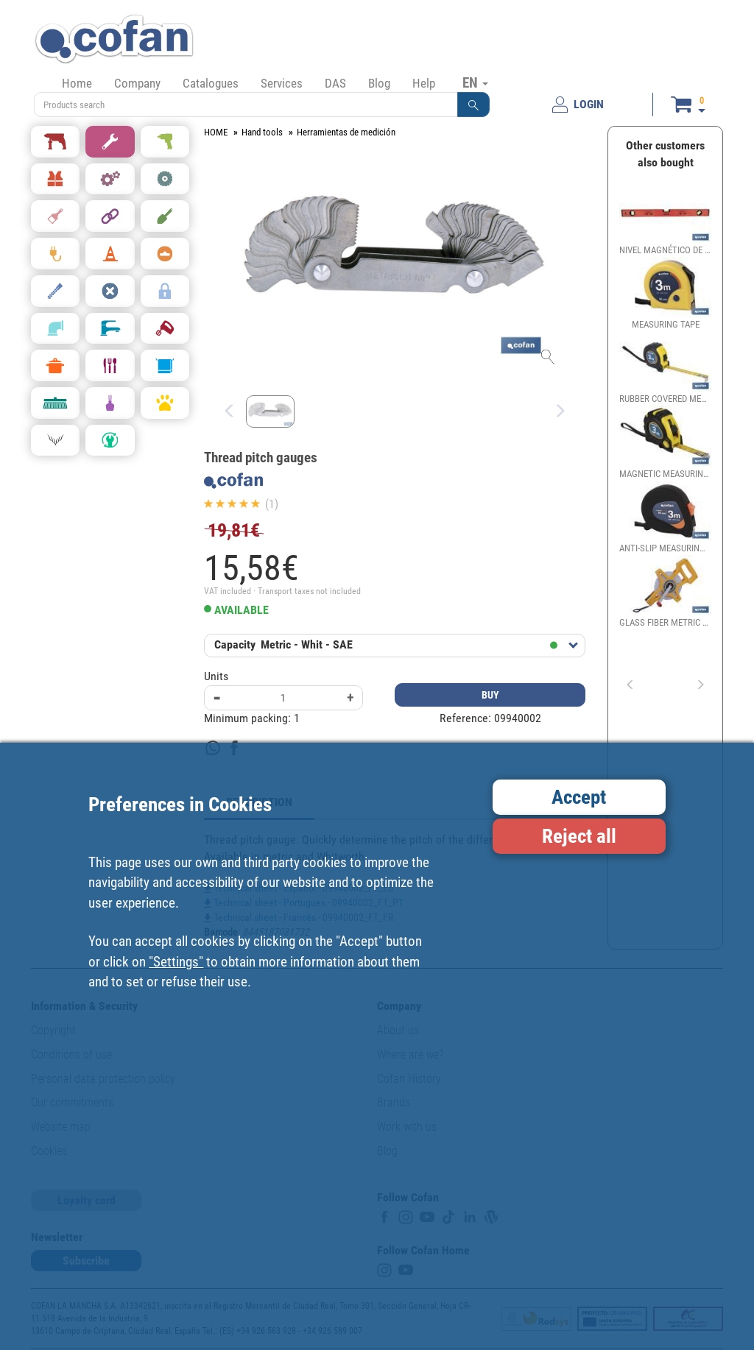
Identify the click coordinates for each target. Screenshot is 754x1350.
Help (423, 83)
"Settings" (176, 961)
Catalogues (211, 83)
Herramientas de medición (346, 132)
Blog (379, 83)
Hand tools (262, 132)
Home (77, 83)
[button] (473, 104)
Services (282, 83)
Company (137, 83)
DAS (335, 83)
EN (475, 82)
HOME (216, 132)
